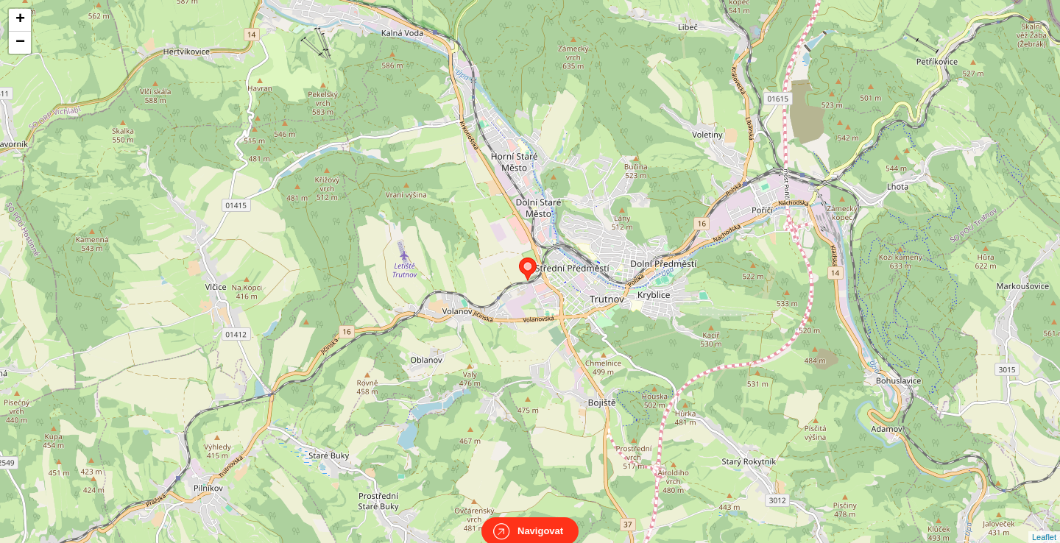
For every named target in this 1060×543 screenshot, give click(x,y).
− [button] (20, 43)
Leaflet (1044, 523)
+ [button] (20, 20)
